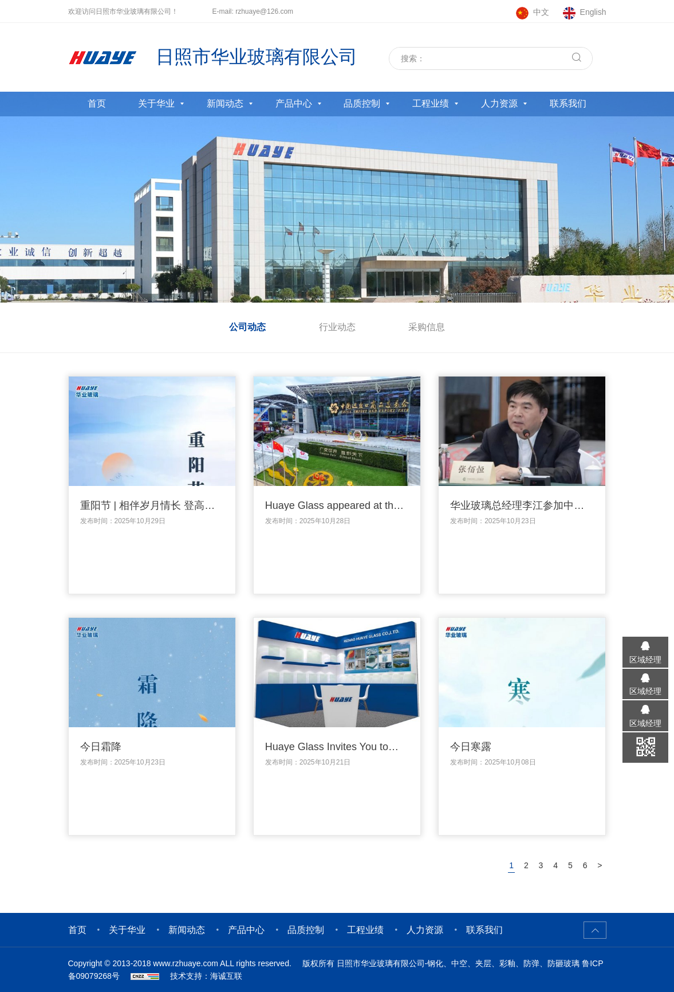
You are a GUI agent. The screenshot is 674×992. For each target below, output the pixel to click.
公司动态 (247, 327)
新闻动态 (225, 103)
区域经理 (645, 659)
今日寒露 (470, 746)
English (593, 12)
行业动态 (337, 327)
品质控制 (362, 103)
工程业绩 (430, 103)
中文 (541, 12)
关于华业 (156, 103)
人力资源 (499, 103)
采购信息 (426, 327)
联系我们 (568, 103)
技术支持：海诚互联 (206, 976)
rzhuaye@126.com (264, 11)
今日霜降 (100, 746)
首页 (97, 103)
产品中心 (293, 103)
